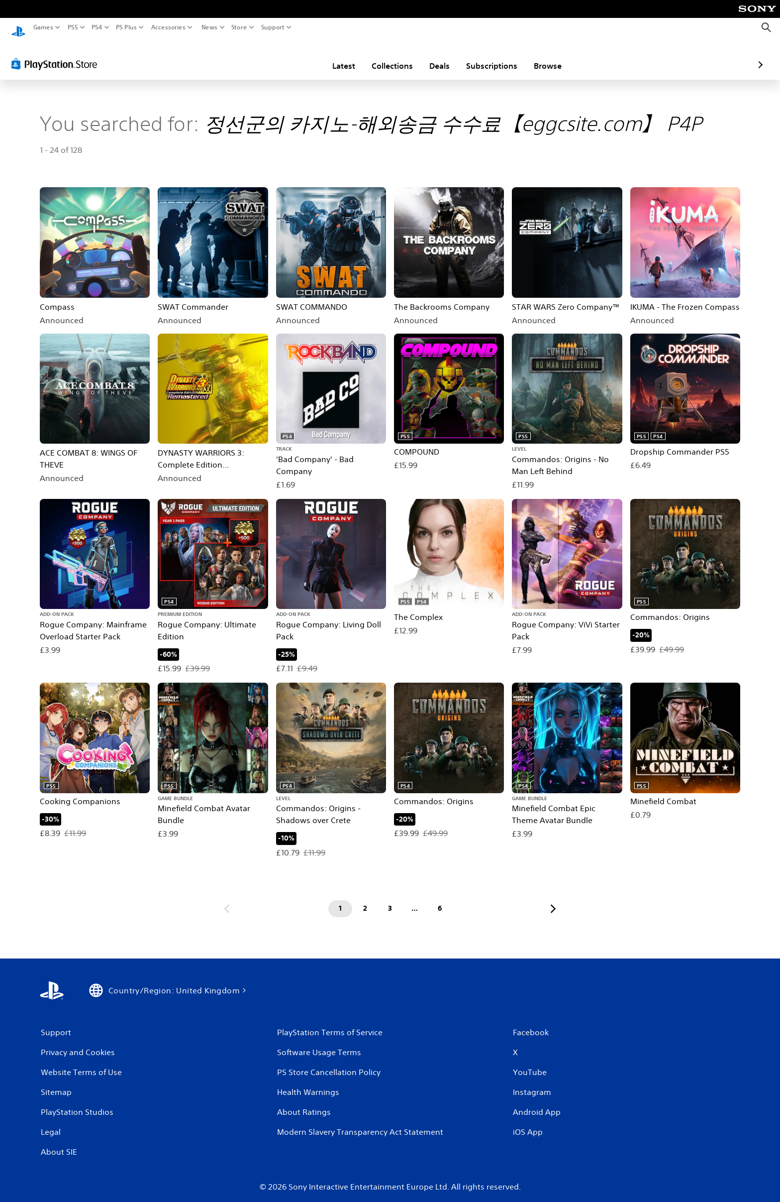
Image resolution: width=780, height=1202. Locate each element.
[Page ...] (415, 899)
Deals (381, 56)
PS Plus (126, 27)
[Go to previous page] (227, 899)
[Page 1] (340, 899)
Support (273, 27)
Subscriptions (433, 56)
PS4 (97, 27)
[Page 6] (440, 899)
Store (239, 27)
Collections (334, 56)
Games (43, 27)
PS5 (73, 27)
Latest (285, 56)
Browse (489, 56)
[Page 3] (390, 899)
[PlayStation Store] (57, 54)
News (209, 27)
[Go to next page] (553, 899)
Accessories (168, 27)
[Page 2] (365, 899)
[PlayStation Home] (18, 27)
